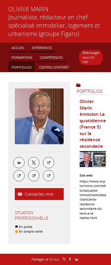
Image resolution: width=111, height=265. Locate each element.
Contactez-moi (38, 194)
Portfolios (89, 91)
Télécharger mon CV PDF (90, 57)
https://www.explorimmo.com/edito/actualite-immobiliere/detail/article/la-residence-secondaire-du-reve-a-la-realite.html (93, 199)
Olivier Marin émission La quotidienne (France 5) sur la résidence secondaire (93, 123)
